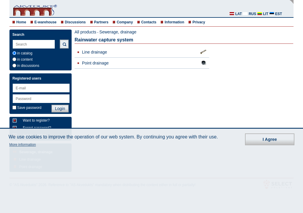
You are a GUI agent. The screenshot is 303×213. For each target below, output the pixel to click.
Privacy (198, 22)
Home (21, 22)
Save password (29, 108)
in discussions (28, 66)
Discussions (75, 22)
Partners (101, 22)
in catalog (24, 53)
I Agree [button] (270, 139)
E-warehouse (45, 22)
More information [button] (22, 145)
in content (25, 59)
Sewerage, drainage (117, 32)
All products (85, 32)
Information (174, 22)
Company (125, 22)
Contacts (148, 22)
